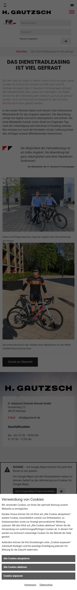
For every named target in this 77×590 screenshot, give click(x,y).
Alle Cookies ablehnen (15, 567)
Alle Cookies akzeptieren (17, 558)
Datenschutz (46, 584)
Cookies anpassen (13, 575)
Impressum (30, 584)
